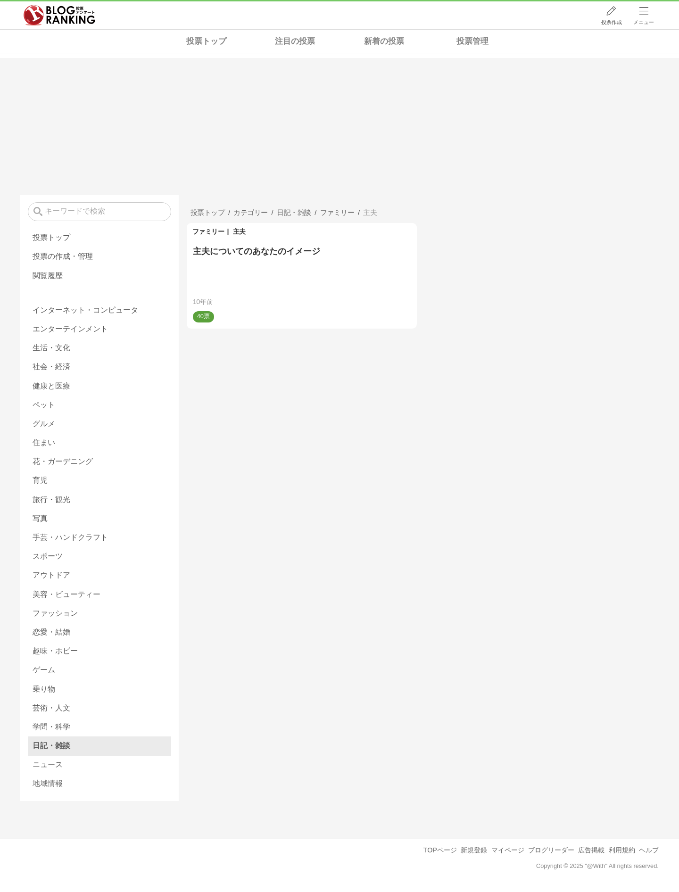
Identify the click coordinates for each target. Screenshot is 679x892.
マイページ (507, 850)
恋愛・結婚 (51, 632)
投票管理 (472, 41)
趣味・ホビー (55, 651)
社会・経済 (51, 367)
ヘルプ (649, 850)
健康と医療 (51, 386)
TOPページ (440, 850)
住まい (44, 442)
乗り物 (44, 689)
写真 (40, 518)
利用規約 (622, 850)
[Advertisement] (339, 124)
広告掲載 (591, 850)
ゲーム (44, 670)
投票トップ (206, 41)
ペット (44, 405)
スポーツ (48, 556)
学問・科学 (51, 727)
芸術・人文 (51, 708)
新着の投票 (384, 41)
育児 (40, 480)
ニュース (48, 764)
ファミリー (208, 231)
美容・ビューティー (66, 594)
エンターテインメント (70, 329)
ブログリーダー (551, 850)
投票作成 (611, 22)
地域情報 (48, 783)
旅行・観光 (51, 500)
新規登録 (474, 850)
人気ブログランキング (59, 15)
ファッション (55, 613)
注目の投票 (295, 41)
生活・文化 (51, 348)
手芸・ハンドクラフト (70, 537)
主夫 (239, 231)
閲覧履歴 (48, 276)
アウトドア (51, 575)
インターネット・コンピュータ (85, 310)
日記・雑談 (51, 746)
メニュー (643, 22)
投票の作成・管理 (63, 256)
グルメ (44, 424)
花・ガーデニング (63, 461)
